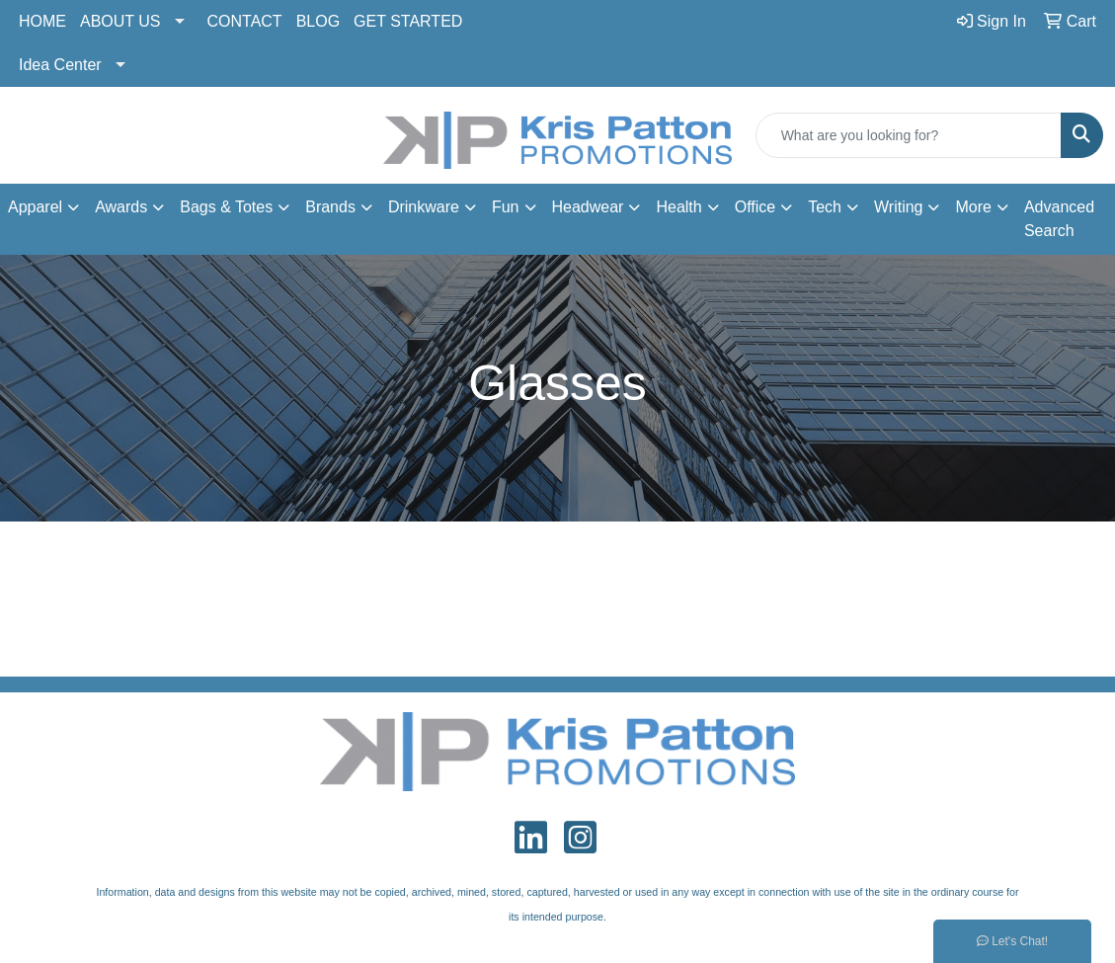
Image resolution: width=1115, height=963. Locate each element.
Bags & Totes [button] (226, 207)
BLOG (318, 21)
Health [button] (678, 207)
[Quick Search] (909, 135)
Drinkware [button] (423, 207)
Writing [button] (898, 207)
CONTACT (244, 21)
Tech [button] (824, 207)
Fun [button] (505, 207)
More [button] (973, 207)
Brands (330, 207)
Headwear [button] (588, 207)
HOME (42, 21)
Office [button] (755, 207)
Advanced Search (1059, 219)
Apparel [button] (35, 207)
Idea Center (60, 64)
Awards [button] (121, 207)
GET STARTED (408, 21)
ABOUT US (120, 21)
